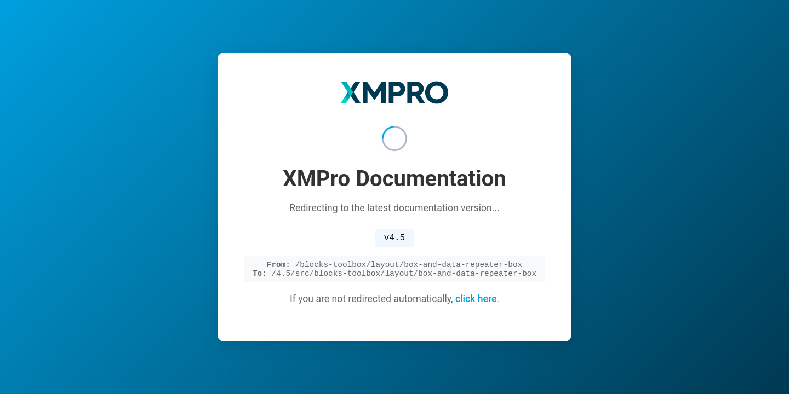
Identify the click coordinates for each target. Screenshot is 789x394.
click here (476, 301)
